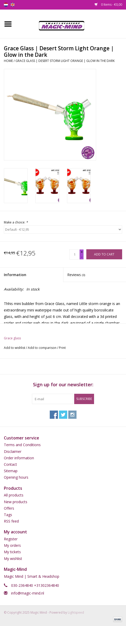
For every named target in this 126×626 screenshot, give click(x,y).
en (13, 5)
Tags (8, 514)
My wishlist (13, 558)
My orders (12, 545)
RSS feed (11, 521)
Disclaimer (12, 451)
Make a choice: (16, 222)
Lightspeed (76, 612)
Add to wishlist (14, 348)
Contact (10, 464)
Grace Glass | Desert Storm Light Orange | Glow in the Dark (65, 61)
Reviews (76, 274)
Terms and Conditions (22, 444)
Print (62, 348)
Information (15, 274)
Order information (19, 457)
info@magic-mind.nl (27, 593)
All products (13, 495)
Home (8, 61)
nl (6, 5)
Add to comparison (42, 348)
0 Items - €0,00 (108, 4)
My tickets (12, 551)
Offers (9, 508)
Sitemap (11, 470)
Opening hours (16, 477)
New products (15, 501)
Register (11, 538)
